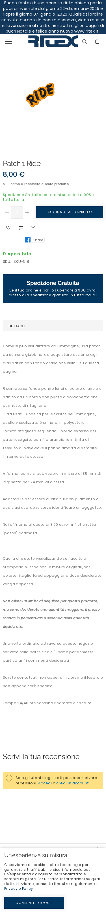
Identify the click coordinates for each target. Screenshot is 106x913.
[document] (53, 880)
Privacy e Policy (18, 888)
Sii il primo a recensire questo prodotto (36, 184)
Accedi (45, 783)
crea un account (72, 783)
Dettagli (16, 326)
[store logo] (40, 41)
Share (38, 240)
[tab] (53, 326)
